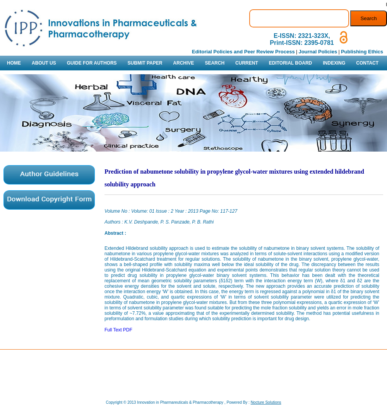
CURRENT (246, 63)
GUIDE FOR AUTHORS (92, 63)
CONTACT (367, 63)
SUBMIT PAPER (145, 63)
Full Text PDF (118, 330)
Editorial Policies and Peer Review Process (243, 52)
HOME (14, 63)
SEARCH (214, 63)
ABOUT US (44, 63)
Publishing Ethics (362, 52)
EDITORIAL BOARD (290, 63)
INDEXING (334, 63)
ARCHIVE (183, 63)
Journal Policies (317, 52)
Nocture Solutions (266, 402)
